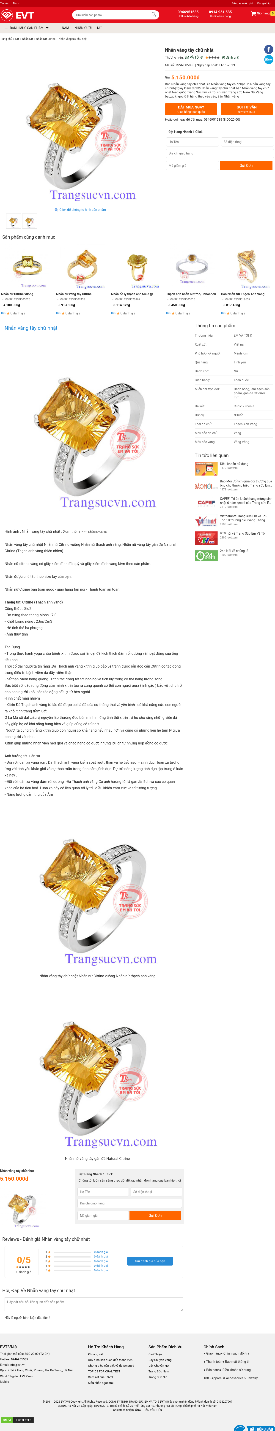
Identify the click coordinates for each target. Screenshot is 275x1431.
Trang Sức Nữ (157, 1377)
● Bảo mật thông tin (236, 1361)
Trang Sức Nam (158, 1371)
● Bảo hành (212, 1370)
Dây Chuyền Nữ (158, 1365)
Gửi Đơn (246, 165)
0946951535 (213, 120)
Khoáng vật (95, 1354)
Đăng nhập (263, 3)
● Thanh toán (213, 1361)
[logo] (28, 15)
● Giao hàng (212, 1353)
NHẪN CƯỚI (83, 28)
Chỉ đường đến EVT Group (17, 1376)
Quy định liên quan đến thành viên (110, 1360)
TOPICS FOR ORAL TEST (104, 1371)
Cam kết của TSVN (100, 1377)
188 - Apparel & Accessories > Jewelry (231, 1378)
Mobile (4, 1382)
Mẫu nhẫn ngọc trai (100, 1383)
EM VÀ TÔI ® (193, 57)
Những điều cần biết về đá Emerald (111, 1365)
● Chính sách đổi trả (235, 1353)
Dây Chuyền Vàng (160, 1360)
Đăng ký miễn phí (242, 3)
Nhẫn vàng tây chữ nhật (32, 328)
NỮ (99, 28)
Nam (16, 3)
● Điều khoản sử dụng (235, 1370)
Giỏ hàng (262, 13)
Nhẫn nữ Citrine (97, 531)
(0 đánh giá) (230, 57)
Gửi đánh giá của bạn (150, 1261)
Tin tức (4, 3)
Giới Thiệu (155, 1354)
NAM (65, 28)
